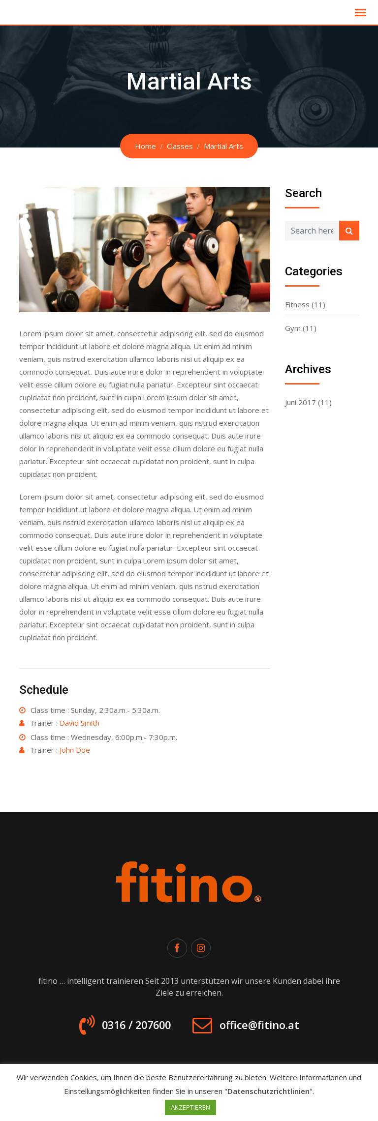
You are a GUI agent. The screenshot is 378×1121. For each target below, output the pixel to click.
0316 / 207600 (130, 1027)
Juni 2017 (300, 402)
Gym (293, 328)
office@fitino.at (265, 1027)
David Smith (79, 723)
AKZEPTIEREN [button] (190, 1107)
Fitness (297, 304)
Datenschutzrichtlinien (268, 1091)
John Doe (75, 750)
